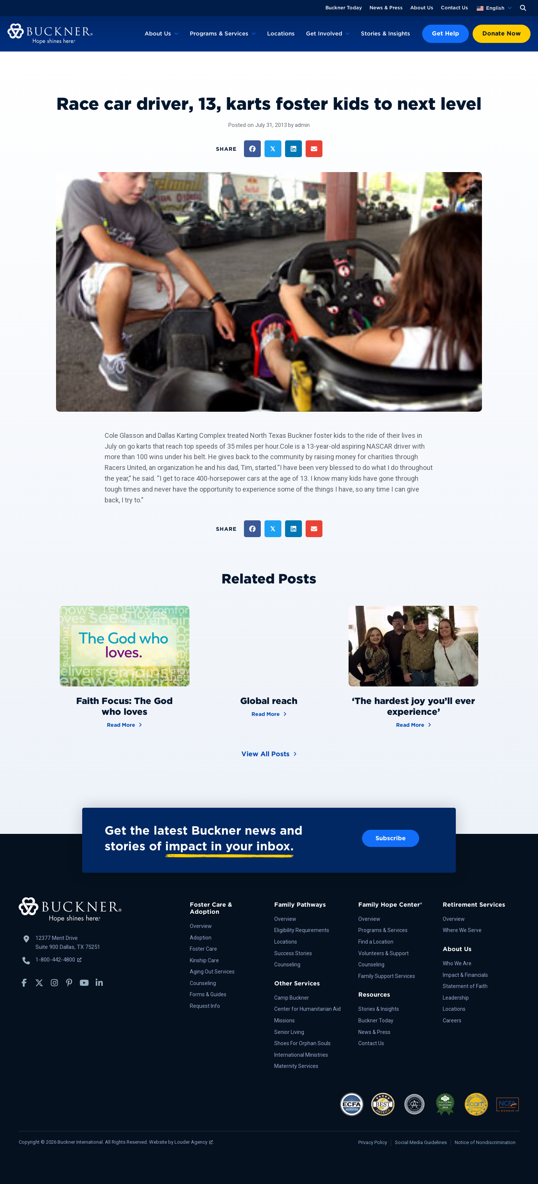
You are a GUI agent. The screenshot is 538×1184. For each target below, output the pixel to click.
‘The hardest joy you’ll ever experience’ (413, 706)
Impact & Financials (465, 975)
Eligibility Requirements (301, 930)
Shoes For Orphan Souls (302, 1043)
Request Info (205, 1006)
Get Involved (324, 33)
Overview (201, 926)
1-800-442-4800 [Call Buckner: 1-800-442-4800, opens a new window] (58, 959)
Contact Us (454, 7)
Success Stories (293, 953)
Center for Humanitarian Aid (307, 1009)
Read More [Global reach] (269, 713)
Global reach (268, 700)
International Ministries (301, 1055)
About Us (421, 7)
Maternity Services (296, 1066)
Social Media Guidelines (421, 1142)
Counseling (203, 983)
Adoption (200, 938)
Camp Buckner (291, 998)
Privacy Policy (372, 1142)
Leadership (456, 998)
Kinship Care (204, 960)
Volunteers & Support (383, 953)
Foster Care (203, 949)
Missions (284, 1020)
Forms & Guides (208, 994)
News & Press (386, 7)
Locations (281, 33)
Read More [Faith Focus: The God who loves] (124, 724)
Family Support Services (386, 976)
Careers (452, 1020)
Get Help (445, 33)
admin (302, 125)
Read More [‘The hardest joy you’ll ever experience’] (413, 724)
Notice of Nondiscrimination (485, 1142)
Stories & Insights (385, 33)
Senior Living (289, 1032)
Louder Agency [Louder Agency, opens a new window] (193, 1142)
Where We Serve (462, 930)
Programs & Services (219, 33)
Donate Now (501, 33)
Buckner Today (343, 7)
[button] (523, 7)
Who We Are (457, 963)
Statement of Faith (465, 986)
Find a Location (375, 942)
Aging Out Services (212, 972)
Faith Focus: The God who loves (124, 706)
